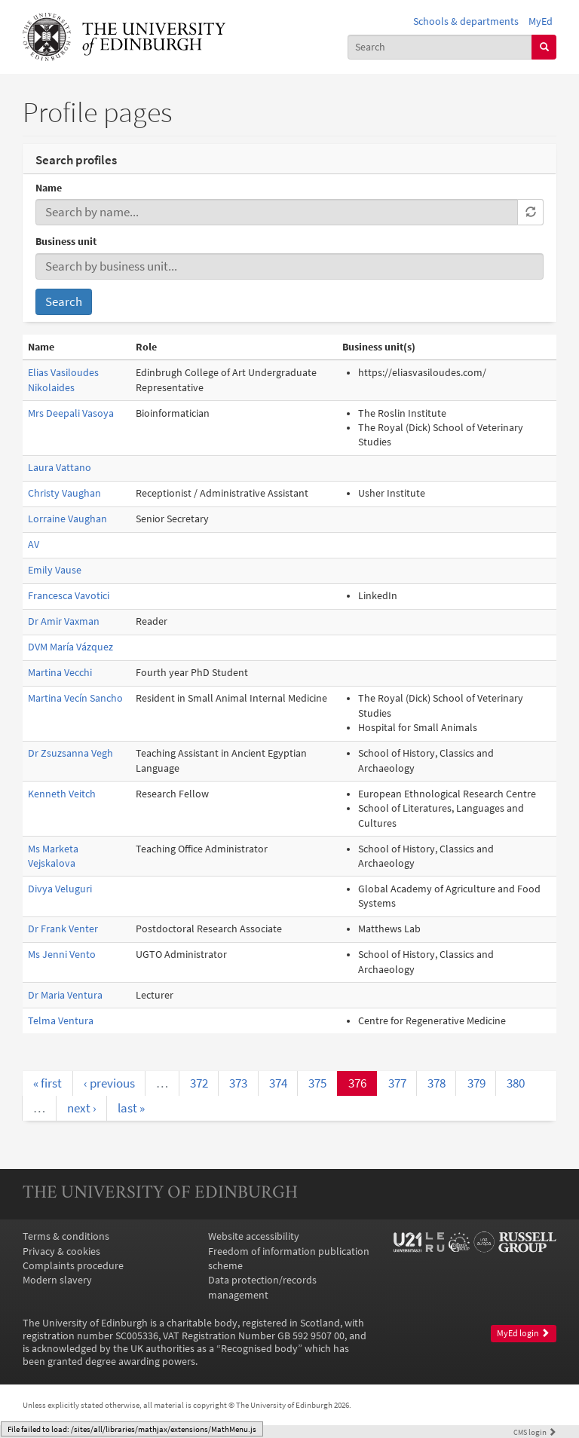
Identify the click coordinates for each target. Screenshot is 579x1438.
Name (48, 188)
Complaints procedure (73, 1265)
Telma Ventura (60, 1020)
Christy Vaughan (64, 493)
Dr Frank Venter (63, 928)
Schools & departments (466, 21)
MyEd (540, 21)
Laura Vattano (59, 467)
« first (47, 1083)
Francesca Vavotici (68, 595)
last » (131, 1108)
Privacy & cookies (61, 1251)
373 (238, 1083)
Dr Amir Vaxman (64, 621)
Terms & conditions (66, 1236)
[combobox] (440, 47)
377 (397, 1083)
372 (199, 1083)
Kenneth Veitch (62, 794)
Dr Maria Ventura (65, 995)
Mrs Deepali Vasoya (71, 413)
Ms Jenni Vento (62, 954)
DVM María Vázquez (70, 647)
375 (317, 1083)
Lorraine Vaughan (67, 518)
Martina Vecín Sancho (75, 698)
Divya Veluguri (60, 889)
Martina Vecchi (60, 672)
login (534, 1432)
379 (476, 1083)
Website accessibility (253, 1236)
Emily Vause (54, 570)
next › (81, 1108)
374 (278, 1083)
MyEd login (523, 1333)
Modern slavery (57, 1280)
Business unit (65, 241)
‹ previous (109, 1083)
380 (516, 1083)
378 (436, 1083)
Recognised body (259, 1348)
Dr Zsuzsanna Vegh (70, 753)
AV (33, 544)
